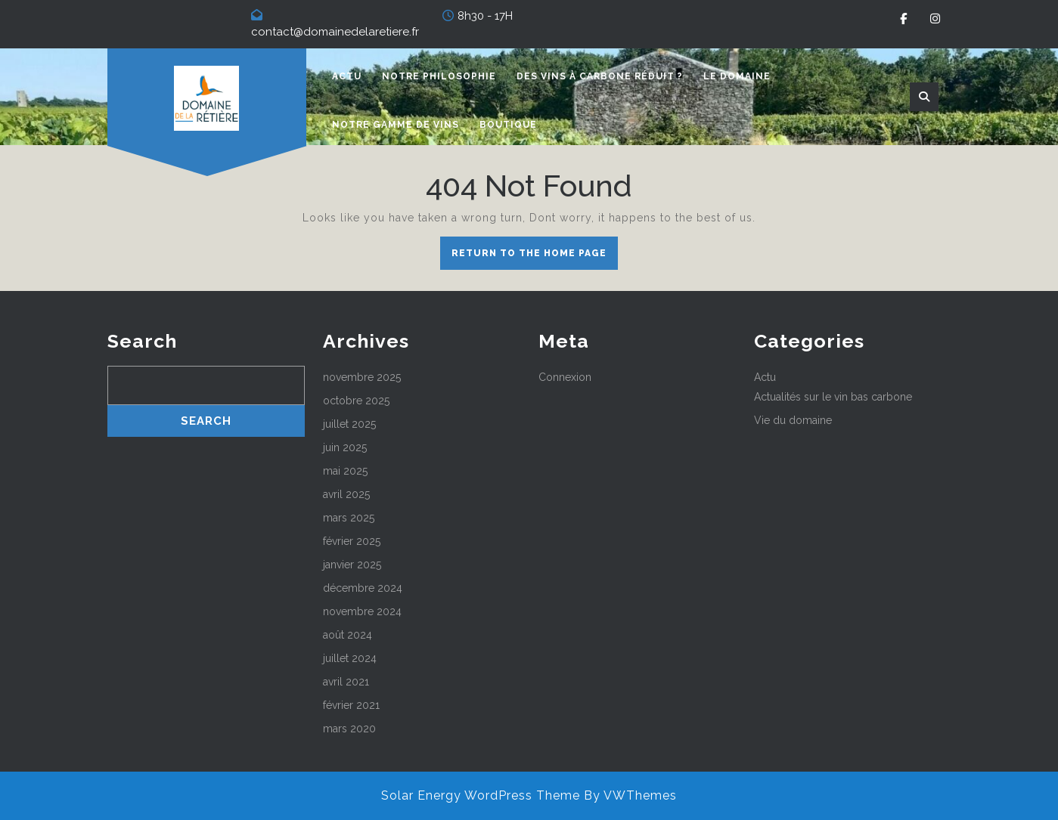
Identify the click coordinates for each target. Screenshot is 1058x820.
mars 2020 (349, 729)
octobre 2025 (356, 401)
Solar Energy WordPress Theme (480, 795)
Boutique (508, 124)
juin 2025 (345, 447)
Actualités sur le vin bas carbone (833, 397)
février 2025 (351, 541)
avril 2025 (346, 494)
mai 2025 (345, 471)
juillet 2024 (350, 658)
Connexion (564, 377)
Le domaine (737, 76)
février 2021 (351, 705)
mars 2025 (348, 518)
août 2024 (347, 635)
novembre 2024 (362, 611)
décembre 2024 (362, 588)
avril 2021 (346, 682)
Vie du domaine (793, 420)
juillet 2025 (349, 424)
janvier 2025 (352, 565)
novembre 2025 (362, 377)
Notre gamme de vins (395, 124)
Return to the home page (534, 257)
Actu (346, 76)
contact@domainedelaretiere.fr (335, 32)
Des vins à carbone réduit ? (600, 76)
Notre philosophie (439, 76)
